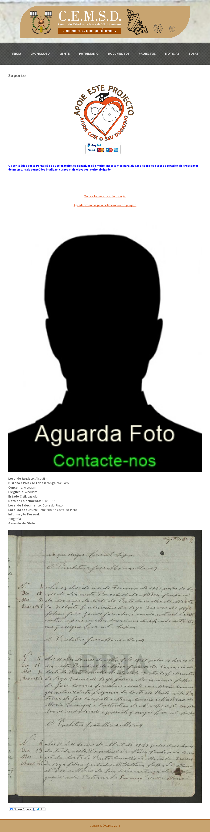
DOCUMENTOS (118, 54)
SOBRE (193, 54)
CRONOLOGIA (40, 54)
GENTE (65, 54)
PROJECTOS (147, 54)
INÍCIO (16, 54)
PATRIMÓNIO (89, 54)
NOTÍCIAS (172, 54)
